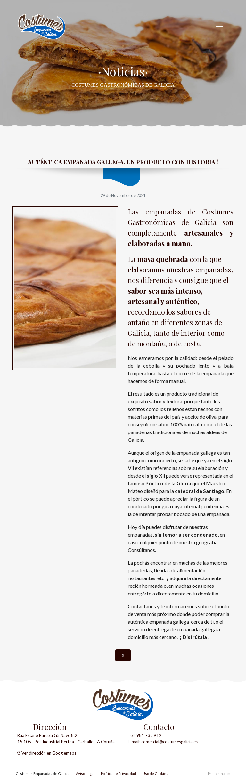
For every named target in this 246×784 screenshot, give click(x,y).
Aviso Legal (85, 774)
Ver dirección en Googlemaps (48, 753)
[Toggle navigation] (219, 26)
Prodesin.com (219, 774)
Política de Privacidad (118, 774)
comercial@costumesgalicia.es (169, 741)
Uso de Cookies (155, 774)
